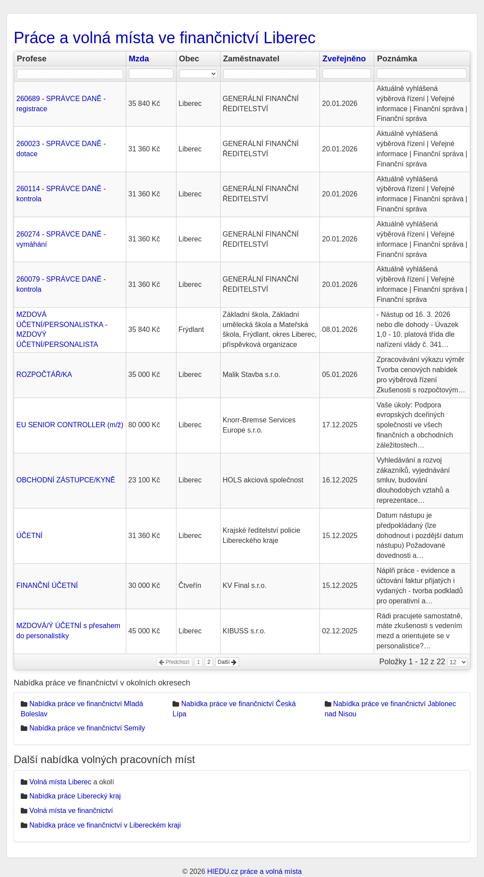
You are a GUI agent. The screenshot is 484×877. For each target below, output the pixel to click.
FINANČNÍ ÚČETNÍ (47, 585)
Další (227, 662)
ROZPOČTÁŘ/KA (44, 374)
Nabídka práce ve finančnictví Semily (87, 728)
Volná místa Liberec (60, 782)
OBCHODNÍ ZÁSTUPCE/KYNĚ (65, 480)
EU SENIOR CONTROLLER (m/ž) (70, 425)
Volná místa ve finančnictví (71, 810)
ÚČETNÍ (29, 535)
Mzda (139, 58)
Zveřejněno (344, 58)
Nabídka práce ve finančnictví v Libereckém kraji (104, 825)
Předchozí (174, 662)
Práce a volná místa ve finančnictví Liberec (164, 38)
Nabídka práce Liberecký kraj (74, 796)
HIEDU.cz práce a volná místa (254, 871)
